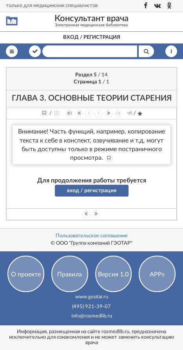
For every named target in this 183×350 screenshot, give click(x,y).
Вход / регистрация (91, 37)
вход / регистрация (91, 190)
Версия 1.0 (113, 274)
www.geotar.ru (91, 296)
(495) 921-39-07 (91, 306)
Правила (69, 274)
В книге (35, 51)
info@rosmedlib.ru (91, 316)
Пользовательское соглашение (92, 235)
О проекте (26, 274)
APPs (157, 274)
